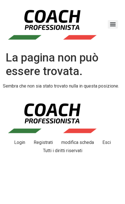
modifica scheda (77, 142)
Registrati (43, 142)
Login (19, 142)
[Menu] (113, 24)
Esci (106, 142)
